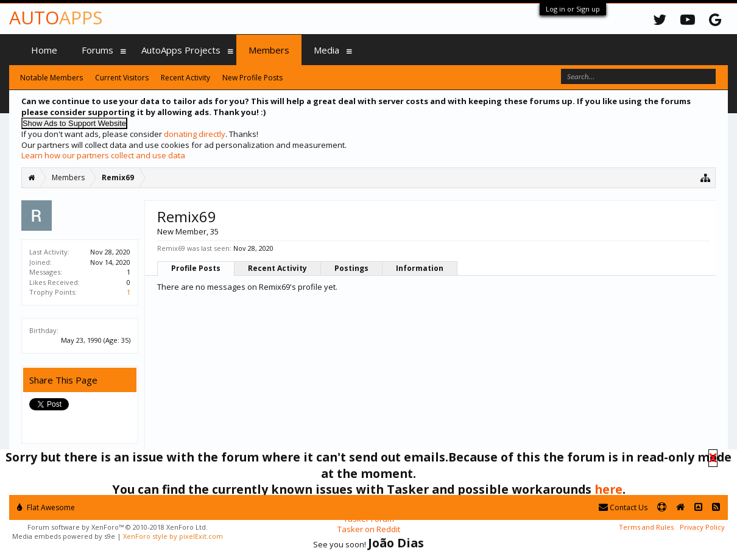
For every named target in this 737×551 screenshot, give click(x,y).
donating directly (194, 133)
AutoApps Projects (180, 50)
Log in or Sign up (573, 8)
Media (326, 50)
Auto (55, 17)
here (608, 489)
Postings (351, 268)
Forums (97, 50)
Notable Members (51, 77)
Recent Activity (277, 268)
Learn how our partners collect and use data (103, 155)
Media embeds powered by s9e (63, 536)
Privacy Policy (702, 527)
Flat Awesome (46, 507)
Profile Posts (195, 268)
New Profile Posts (252, 77)
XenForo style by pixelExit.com (173, 536)
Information (419, 268)
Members (269, 50)
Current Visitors (122, 77)
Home (44, 50)
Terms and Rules (646, 527)
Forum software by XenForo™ (117, 527)
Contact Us (623, 507)
